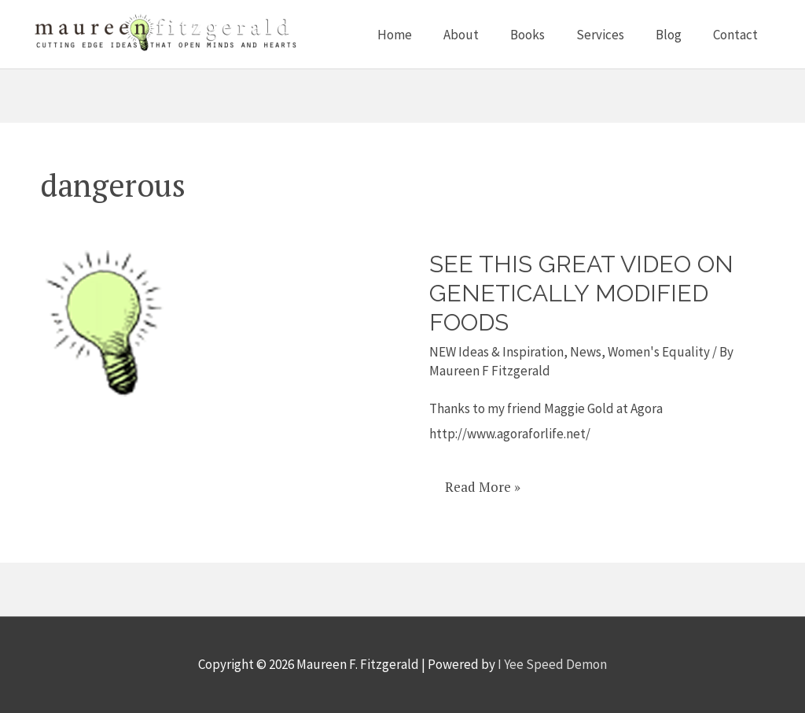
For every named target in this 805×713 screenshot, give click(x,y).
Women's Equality (659, 351)
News (585, 351)
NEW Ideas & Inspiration (496, 351)
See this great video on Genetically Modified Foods (581, 293)
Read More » (482, 481)
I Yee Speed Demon (552, 664)
